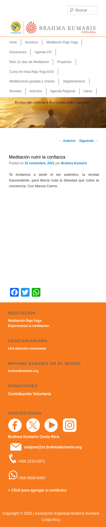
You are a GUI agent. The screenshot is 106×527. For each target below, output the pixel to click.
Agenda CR (43, 52)
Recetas (15, 91)
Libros (87, 91)
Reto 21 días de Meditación (29, 62)
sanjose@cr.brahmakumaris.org (53, 447)
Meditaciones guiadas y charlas (32, 81)
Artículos (36, 91)
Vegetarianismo (74, 81)
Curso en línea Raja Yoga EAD (31, 72)
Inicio (13, 42)
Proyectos (64, 62)
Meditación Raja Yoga (62, 42)
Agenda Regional (62, 91)
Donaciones (18, 52)
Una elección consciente (27, 348)
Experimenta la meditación (28, 326)
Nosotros (31, 42)
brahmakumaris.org (23, 371)
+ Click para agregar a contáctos (37, 490)
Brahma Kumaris (74, 163)
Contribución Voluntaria (29, 394)
